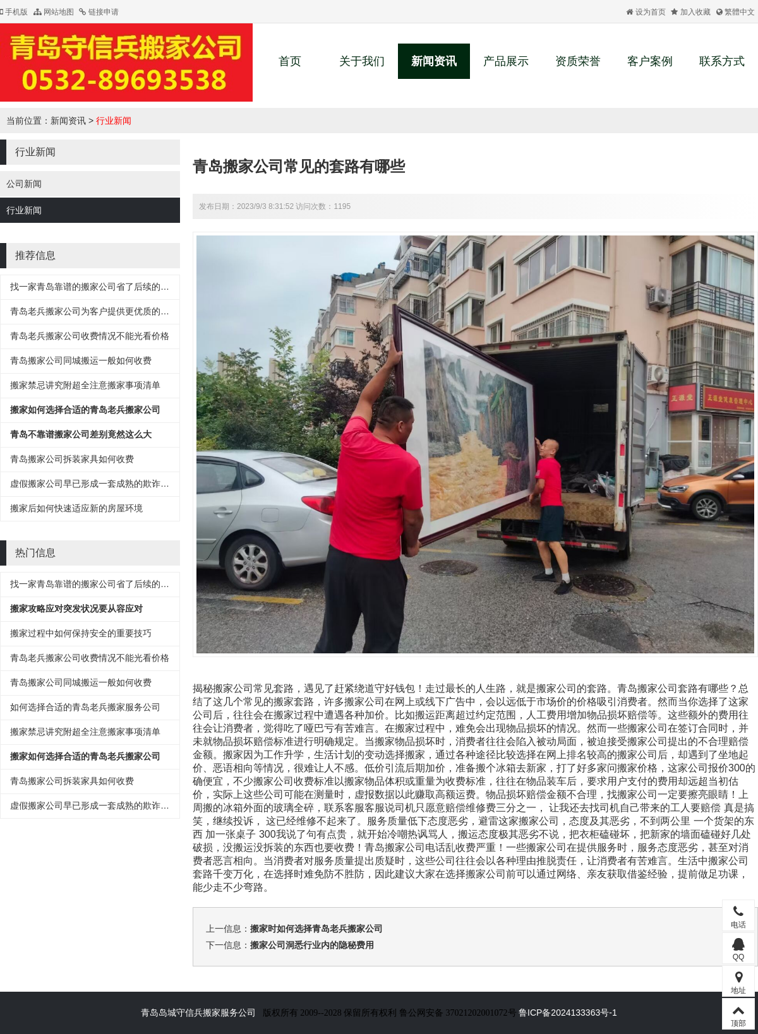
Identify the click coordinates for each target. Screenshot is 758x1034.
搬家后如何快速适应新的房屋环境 (76, 508)
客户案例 (650, 61)
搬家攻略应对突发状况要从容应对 (76, 608)
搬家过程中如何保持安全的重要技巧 (81, 633)
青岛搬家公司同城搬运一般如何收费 (81, 360)
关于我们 (362, 61)
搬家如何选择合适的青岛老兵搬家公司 (85, 410)
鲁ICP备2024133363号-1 (568, 1012)
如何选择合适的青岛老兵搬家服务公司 (85, 707)
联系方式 (722, 61)
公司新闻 (24, 184)
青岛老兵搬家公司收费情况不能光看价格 (89, 336)
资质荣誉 (578, 61)
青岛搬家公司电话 (404, 847)
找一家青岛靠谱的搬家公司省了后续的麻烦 (94, 287)
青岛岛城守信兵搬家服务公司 (198, 1012)
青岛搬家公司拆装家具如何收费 (72, 459)
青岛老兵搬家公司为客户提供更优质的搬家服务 (103, 311)
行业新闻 (113, 121)
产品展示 (506, 61)
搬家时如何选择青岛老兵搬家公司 (316, 929)
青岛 (627, 688)
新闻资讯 (434, 61)
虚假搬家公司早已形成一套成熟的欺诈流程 (94, 483)
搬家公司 (657, 688)
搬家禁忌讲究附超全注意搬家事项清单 (85, 385)
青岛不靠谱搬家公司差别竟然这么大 (81, 434)
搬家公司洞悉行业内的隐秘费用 (312, 945)
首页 (290, 61)
